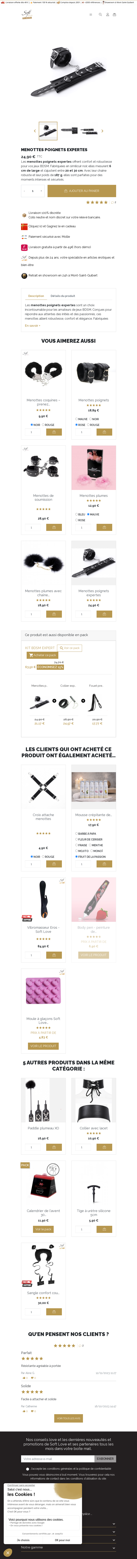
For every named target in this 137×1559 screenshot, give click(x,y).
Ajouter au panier (81, 191)
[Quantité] (32, 191)
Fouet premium (97, 685)
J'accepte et (71, 1468)
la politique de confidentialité (93, 1468)
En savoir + (32, 325)
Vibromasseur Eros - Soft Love (43, 930)
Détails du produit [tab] (63, 295)
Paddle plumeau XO (43, 1128)
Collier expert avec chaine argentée (68, 685)
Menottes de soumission (43, 498)
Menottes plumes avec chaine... (43, 593)
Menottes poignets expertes (93, 593)
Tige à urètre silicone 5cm (94, 1213)
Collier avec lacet (94, 1128)
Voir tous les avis (68, 1418)
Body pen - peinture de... (94, 930)
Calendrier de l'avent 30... (43, 1213)
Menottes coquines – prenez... (43, 402)
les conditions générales (58, 1468)
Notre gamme (32, 1547)
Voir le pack (43, 1229)
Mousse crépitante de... (93, 815)
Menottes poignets (93, 400)
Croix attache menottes (43, 817)
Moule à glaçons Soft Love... (43, 1021)
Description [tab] (36, 295)
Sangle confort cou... (43, 1293)
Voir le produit (94, 955)
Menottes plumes (94, 496)
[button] (25, 1378)
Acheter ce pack (42, 655)
